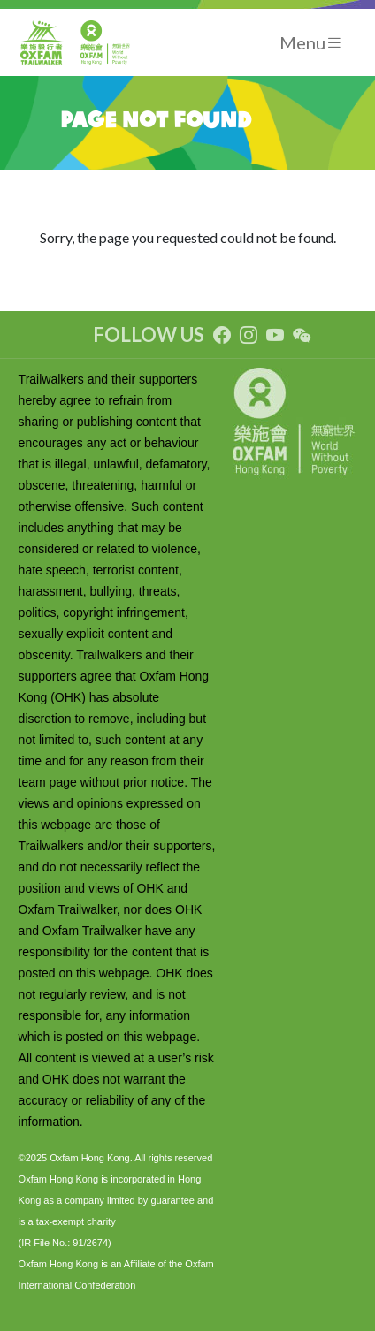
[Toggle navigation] (311, 43)
